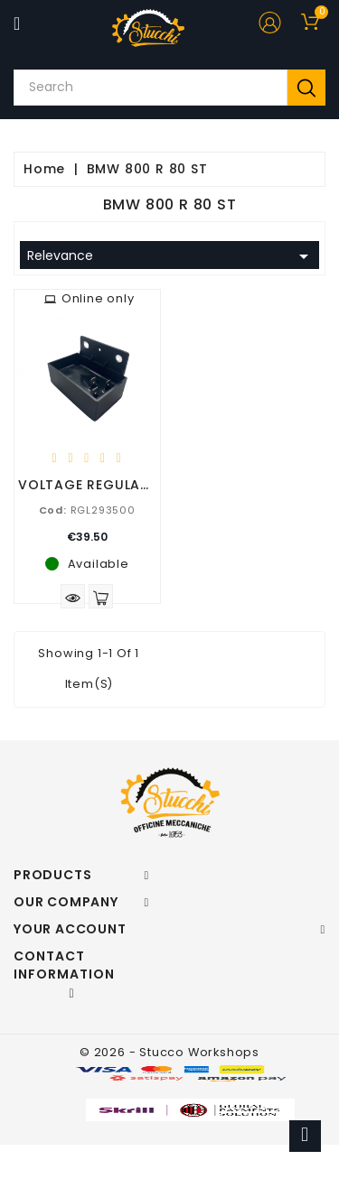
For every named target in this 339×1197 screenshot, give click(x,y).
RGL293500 (87, 510)
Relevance (171, 256)
